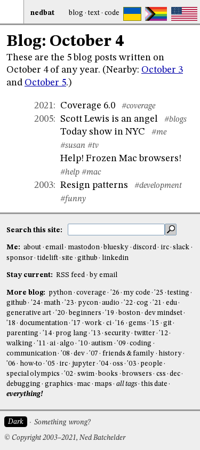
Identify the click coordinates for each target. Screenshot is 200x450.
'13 (95, 333)
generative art (28, 313)
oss (118, 363)
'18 (10, 323)
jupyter (83, 363)
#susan (72, 145)
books (108, 373)
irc (165, 247)
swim (85, 373)
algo (67, 343)
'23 (69, 302)
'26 (114, 292)
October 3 (162, 70)
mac (83, 384)
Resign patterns (94, 185)
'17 (76, 323)
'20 (60, 313)
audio (110, 302)
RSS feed (70, 275)
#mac (91, 172)
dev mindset (163, 313)
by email (103, 275)
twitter (144, 333)
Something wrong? (62, 422)
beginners (85, 313)
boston (129, 313)
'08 (65, 353)
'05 (50, 363)
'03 (131, 363)
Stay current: (30, 275)
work (93, 323)
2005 (43, 119)
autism (102, 343)
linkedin (115, 258)
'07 (93, 353)
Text (94, 13)
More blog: (26, 292)
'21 (157, 302)
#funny (73, 199)
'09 (121, 343)
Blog (76, 13)
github (87, 258)
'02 (68, 373)
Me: (14, 247)
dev (79, 353)
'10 (82, 343)
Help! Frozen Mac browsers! (120, 158)
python (60, 292)
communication (31, 353)
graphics (59, 384)
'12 (163, 333)
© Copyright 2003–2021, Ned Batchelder (64, 438)
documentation (44, 323)
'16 (119, 323)
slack (181, 247)
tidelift (47, 258)
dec (175, 373)
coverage (91, 292)
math (52, 302)
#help (69, 172)
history (170, 353)
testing (178, 292)
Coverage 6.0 (87, 105)
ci (108, 323)
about (32, 247)
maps (103, 384)
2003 (43, 185)
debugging (23, 384)
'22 (128, 302)
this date (154, 384)
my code (136, 292)
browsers (137, 373)
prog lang (71, 333)
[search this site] (116, 229)
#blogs (175, 119)
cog (142, 302)
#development (158, 185)
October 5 (45, 83)
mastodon (84, 247)
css (161, 373)
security (117, 333)
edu (171, 302)
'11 (41, 343)
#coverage (138, 106)
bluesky (116, 247)
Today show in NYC (102, 132)
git (167, 323)
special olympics (33, 373)
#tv (93, 145)
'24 (35, 302)
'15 (154, 323)
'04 (103, 363)
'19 (109, 313)
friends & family (128, 353)
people (151, 363)
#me (158, 132)
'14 (47, 333)
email (54, 247)
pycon (88, 302)
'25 (158, 292)
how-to (31, 363)
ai (52, 343)
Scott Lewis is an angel (109, 119)
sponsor (19, 258)
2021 (43, 105)
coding (140, 343)
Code (112, 13)
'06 (10, 363)
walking (19, 343)
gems (137, 323)
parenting (22, 333)
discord (144, 247)
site (67, 258)
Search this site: (35, 229)
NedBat (42, 13)
